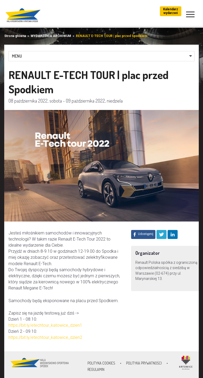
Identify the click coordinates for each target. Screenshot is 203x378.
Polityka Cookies (101, 363)
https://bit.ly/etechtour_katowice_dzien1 (45, 325)
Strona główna (15, 36)
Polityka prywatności (144, 363)
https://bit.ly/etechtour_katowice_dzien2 (45, 337)
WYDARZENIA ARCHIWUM (51, 36)
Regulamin (95, 369)
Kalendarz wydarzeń (170, 11)
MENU (17, 56)
